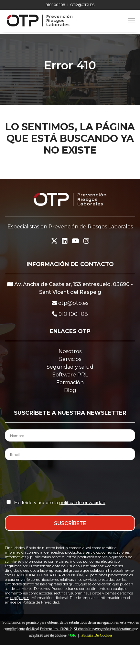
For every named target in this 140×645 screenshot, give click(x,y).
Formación (70, 382)
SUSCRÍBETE (70, 523)
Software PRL (70, 375)
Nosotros (70, 351)
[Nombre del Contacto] (70, 435)
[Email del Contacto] (70, 454)
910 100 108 (55, 5)
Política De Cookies (97, 635)
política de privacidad (82, 502)
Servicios (70, 359)
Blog (70, 390)
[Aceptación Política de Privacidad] (9, 502)
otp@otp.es (82, 5)
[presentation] (70, 479)
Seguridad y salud (70, 367)
